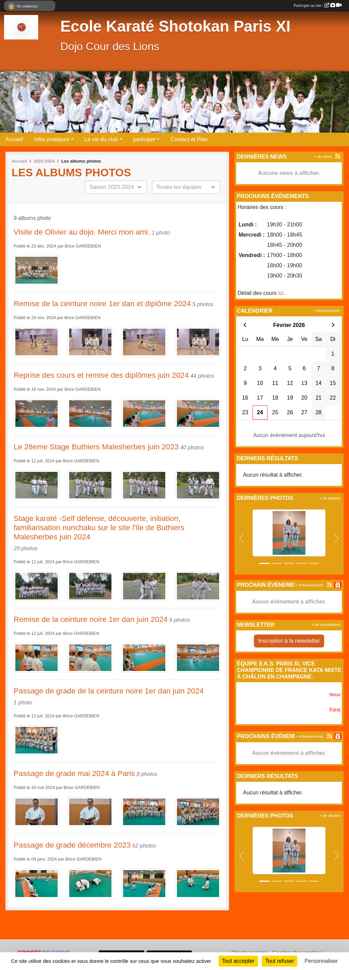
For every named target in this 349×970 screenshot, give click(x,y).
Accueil (14, 139)
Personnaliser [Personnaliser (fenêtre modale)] (321, 961)
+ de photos (330, 498)
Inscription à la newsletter (289, 641)
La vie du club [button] (101, 139)
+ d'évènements (326, 311)
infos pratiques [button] (52, 139)
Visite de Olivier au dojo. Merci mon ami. (82, 232)
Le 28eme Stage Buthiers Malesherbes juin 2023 (96, 447)
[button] (241, 538)
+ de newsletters (326, 625)
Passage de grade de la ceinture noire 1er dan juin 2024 (109, 691)
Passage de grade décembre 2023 (72, 845)
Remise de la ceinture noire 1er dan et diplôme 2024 (102, 303)
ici (280, 293)
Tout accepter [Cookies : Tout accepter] (238, 961)
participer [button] (144, 139)
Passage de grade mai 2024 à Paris (74, 773)
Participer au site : (318, 5)
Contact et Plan (189, 139)
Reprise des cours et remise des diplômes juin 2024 (101, 375)
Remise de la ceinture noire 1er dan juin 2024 (91, 619)
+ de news (323, 156)
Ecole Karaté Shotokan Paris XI (175, 26)
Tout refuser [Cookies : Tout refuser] (279, 961)
